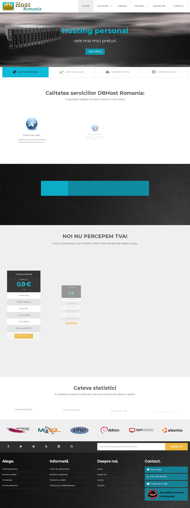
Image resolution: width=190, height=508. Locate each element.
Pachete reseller (9, 474)
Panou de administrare (59, 469)
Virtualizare (7, 480)
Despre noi (159, 6)
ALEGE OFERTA (24, 321)
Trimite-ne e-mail (157, 484)
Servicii (100, 480)
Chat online (154, 470)
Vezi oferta (95, 51)
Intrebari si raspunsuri (59, 474)
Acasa (86, 6)
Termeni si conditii (58, 480)
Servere (139, 6)
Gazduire (102, 6)
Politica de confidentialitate (62, 485)
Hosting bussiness (10, 469)
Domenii (122, 6)
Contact (179, 6)
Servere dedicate (10, 485)
